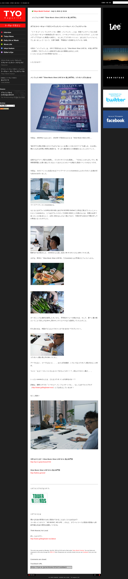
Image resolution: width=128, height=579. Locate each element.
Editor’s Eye (12, 52)
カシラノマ (12, 80)
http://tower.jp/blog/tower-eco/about (43, 539)
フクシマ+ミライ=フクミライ (12, 62)
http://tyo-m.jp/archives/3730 (40, 462)
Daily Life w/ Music (12, 40)
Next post (97, 575)
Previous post (31, 575)
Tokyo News (12, 36)
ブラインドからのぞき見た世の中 (12, 94)
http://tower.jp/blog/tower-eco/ (42, 387)
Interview (12, 32)
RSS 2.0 (52, 552)
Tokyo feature (12, 48)
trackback (85, 552)
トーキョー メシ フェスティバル (12, 71)
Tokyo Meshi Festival (41, 11)
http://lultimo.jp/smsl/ (37, 473)
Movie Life (12, 44)
